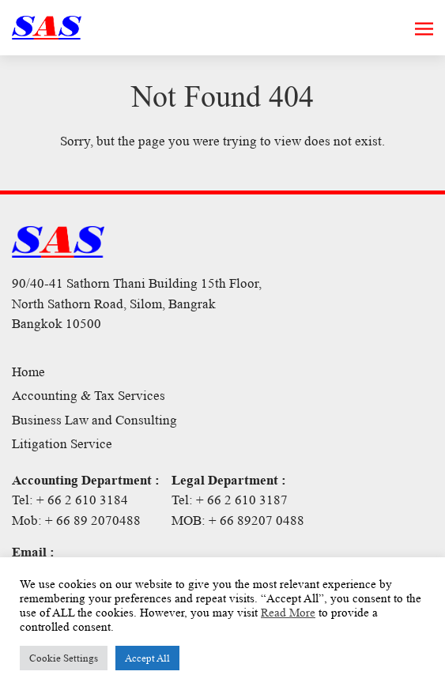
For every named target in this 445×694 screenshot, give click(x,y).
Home (28, 371)
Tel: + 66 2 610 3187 (230, 499)
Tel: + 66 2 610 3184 (70, 499)
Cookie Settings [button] (63, 658)
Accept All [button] (147, 658)
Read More (288, 612)
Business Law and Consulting (94, 420)
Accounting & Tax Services (88, 395)
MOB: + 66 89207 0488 (238, 520)
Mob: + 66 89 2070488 (76, 520)
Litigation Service (62, 443)
